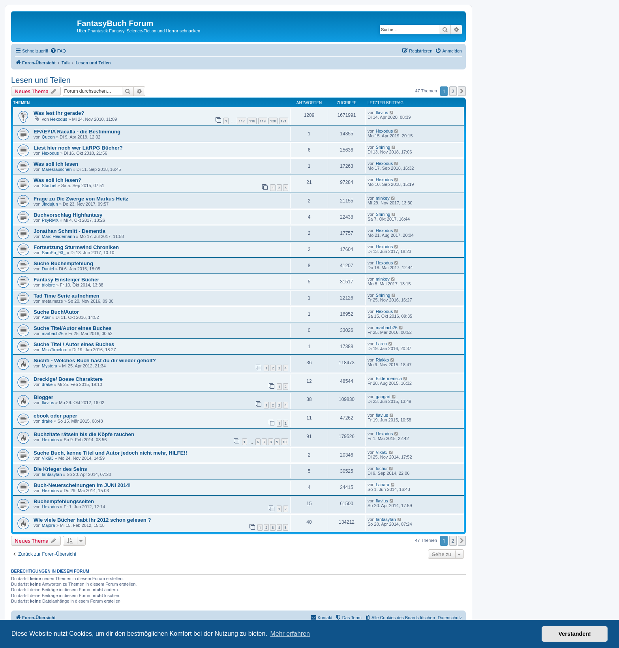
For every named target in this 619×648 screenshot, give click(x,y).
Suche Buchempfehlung (63, 263)
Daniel (48, 268)
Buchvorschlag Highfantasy (68, 215)
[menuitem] (58, 51)
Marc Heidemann (58, 236)
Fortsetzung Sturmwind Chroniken (76, 247)
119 (263, 121)
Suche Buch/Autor (56, 312)
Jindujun (50, 204)
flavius (382, 112)
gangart (383, 396)
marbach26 (53, 333)
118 (252, 121)
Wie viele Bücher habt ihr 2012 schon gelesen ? (92, 520)
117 (241, 121)
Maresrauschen (57, 169)
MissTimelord (55, 349)
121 (284, 121)
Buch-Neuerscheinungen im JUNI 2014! (82, 485)
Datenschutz (450, 617)
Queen (48, 137)
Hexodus (58, 119)
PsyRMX (50, 220)
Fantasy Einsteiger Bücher (66, 280)
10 (285, 441)
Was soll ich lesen (56, 164)
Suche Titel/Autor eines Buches (73, 328)
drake (47, 384)
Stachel (49, 185)
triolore (48, 285)
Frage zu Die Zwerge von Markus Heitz (81, 199)
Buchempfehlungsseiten (64, 501)
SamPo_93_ (54, 252)
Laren (381, 343)
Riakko (382, 360)
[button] (462, 91)
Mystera (49, 365)
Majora (48, 525)
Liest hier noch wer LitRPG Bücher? (78, 148)
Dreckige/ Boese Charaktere (68, 379)
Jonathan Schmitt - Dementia (69, 231)
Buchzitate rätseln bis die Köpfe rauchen (84, 434)
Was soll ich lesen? (57, 180)
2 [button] (453, 91)
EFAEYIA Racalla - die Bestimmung (77, 132)
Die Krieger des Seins (60, 469)
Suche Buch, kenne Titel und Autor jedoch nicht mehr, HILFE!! (110, 453)
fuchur (382, 468)
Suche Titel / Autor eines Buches (74, 344)
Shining (383, 147)
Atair (46, 317)
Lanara (382, 484)
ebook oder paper (55, 416)
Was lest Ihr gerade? (59, 113)
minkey (383, 198)
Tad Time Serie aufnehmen (66, 296)
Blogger (43, 397)
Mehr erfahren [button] (290, 633)
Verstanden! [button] (575, 634)
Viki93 (48, 458)
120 (273, 121)
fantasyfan (52, 474)
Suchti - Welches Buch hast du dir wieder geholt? (95, 360)
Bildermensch (389, 378)
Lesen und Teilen (41, 80)
